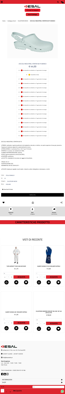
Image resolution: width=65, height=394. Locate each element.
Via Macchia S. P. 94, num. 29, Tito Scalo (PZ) (13, 350)
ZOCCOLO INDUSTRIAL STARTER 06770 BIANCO (42, 21)
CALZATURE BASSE (23, 21)
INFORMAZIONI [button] (7, 379)
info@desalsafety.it (8, 357)
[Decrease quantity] (6, 391)
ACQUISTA (21, 277)
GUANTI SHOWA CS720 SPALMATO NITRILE (48, 266)
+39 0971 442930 (7, 354)
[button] (32, 41)
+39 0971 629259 (18, 354)
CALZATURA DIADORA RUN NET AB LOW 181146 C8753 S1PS (49, 311)
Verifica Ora (33, 195)
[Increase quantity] (10, 391)
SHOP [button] (4, 382)
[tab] (32, 379)
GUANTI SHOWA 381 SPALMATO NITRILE (16, 312)
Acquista (17, 391)
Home (3, 21)
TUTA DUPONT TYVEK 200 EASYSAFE (16, 266)
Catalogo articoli (11, 21)
